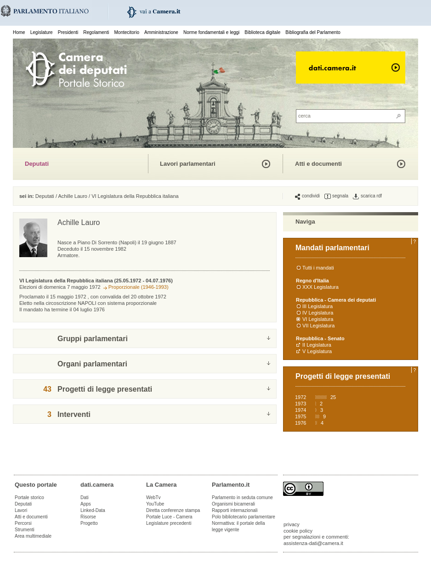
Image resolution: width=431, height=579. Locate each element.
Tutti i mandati (318, 267)
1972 (300, 397)
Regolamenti (96, 32)
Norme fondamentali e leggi (211, 32)
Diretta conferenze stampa (173, 510)
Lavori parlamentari (188, 163)
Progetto (89, 523)
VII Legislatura (318, 325)
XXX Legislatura (320, 287)
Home (19, 32)
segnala (336, 196)
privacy (292, 524)
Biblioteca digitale (262, 32)
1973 (300, 403)
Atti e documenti (318, 163)
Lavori (21, 510)
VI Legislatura (317, 319)
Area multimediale (33, 536)
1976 (300, 423)
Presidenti (68, 32)
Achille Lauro (72, 196)
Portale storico (29, 497)
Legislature (41, 32)
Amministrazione (161, 32)
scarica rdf (367, 196)
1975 (300, 416)
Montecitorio (126, 32)
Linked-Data (92, 510)
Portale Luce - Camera (169, 516)
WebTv (153, 497)
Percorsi (23, 523)
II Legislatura (316, 345)
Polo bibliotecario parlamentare (243, 516)
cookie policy (298, 531)
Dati (84, 497)
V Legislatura (317, 351)
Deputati (37, 163)
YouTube (155, 503)
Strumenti (24, 529)
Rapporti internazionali (235, 510)
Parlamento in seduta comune (242, 497)
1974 (300, 410)
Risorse (88, 516)
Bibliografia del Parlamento (312, 32)
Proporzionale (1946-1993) (138, 287)
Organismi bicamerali (233, 503)
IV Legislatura (317, 312)
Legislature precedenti (168, 523)
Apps (85, 503)
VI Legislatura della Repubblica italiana (135, 196)
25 (333, 397)
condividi (307, 196)
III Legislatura (317, 306)
